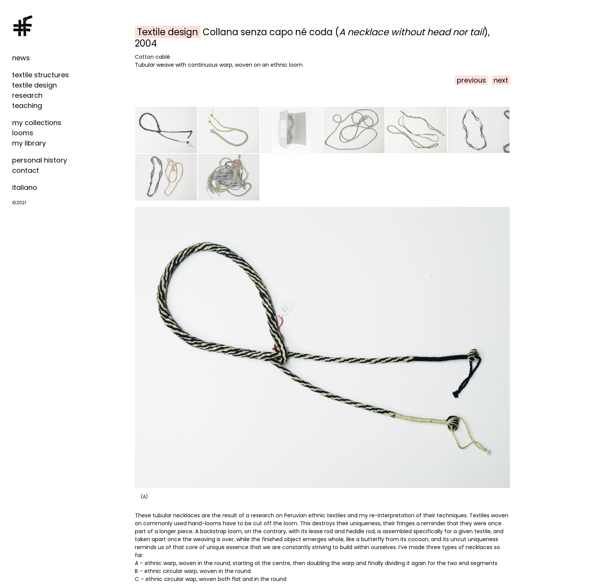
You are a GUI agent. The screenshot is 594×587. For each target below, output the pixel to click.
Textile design (167, 32)
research (27, 95)
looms (22, 133)
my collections (36, 122)
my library (29, 143)
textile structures (40, 75)
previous (471, 80)
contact (25, 170)
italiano (24, 187)
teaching (27, 105)
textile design (34, 85)
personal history (39, 160)
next (501, 80)
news (21, 58)
